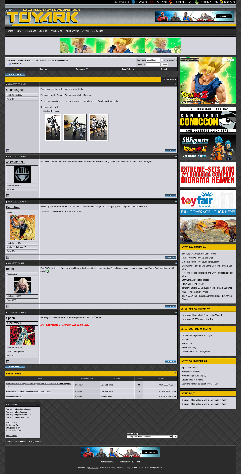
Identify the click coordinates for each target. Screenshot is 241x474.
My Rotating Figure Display (194, 376)
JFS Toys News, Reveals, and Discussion (200, 262)
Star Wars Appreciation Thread (195, 280)
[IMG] (8, 428)
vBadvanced (93, 467)
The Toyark (11, 60)
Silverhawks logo (189, 347)
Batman (185, 339)
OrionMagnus (15, 90)
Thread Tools (168, 79)
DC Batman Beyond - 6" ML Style (197, 335)
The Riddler (187, 343)
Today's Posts (128, 69)
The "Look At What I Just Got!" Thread (199, 254)
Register (43, 69)
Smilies (9, 425)
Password (141, 64)
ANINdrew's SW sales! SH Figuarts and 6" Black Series (28, 391)
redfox (10, 269)
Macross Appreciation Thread (195, 292)
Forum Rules (11, 436)
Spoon (10, 318)
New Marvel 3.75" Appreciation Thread (199, 319)
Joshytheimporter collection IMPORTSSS (200, 384)
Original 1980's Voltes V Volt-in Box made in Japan (204, 400)
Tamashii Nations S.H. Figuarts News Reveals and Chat (207, 288)
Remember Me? (169, 60)
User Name (141, 60)
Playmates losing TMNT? (193, 284)
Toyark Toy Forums (25, 60)
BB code (9, 422)
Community (81, 69)
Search (164, 69)
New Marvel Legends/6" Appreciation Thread (202, 315)
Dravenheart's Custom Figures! (196, 351)
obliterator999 (15, 162)
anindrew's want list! (14, 396)
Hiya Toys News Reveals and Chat (197, 258)
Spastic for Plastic (190, 368)
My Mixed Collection (191, 372)
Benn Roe (13, 207)
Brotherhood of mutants (192, 380)
